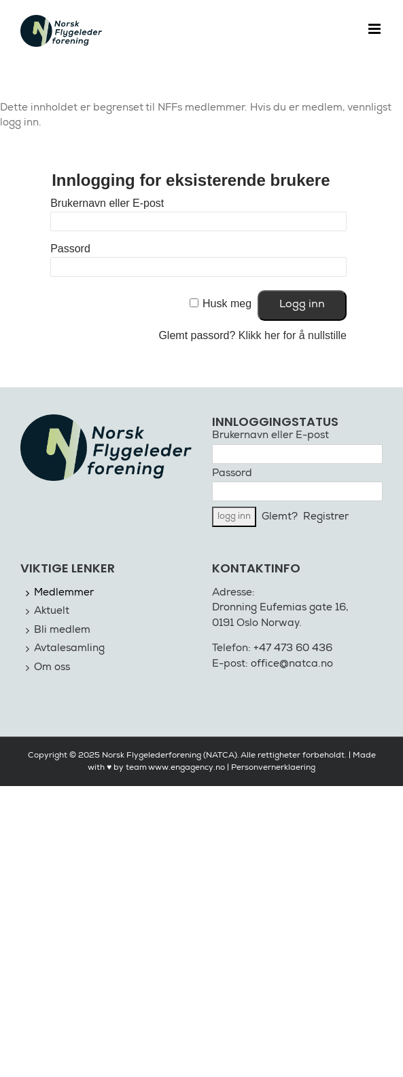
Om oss (52, 668)
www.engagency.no (186, 768)
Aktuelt (51, 611)
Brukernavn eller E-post (107, 203)
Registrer (326, 517)
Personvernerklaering (273, 768)
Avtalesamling (69, 649)
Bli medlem (62, 630)
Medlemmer (64, 593)
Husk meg (227, 303)
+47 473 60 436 (292, 649)
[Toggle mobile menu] (375, 29)
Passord (70, 248)
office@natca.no (292, 664)
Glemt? (280, 517)
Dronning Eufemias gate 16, (280, 608)
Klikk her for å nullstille (293, 335)
